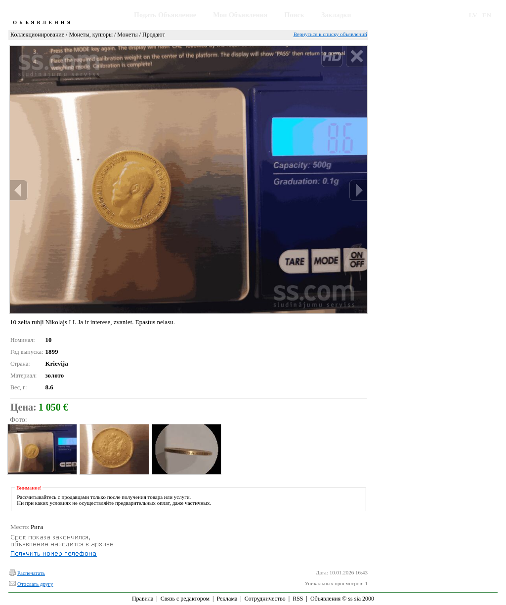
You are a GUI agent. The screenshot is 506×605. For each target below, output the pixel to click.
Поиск (294, 15)
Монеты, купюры (91, 34)
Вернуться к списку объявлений (330, 34)
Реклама (226, 598)
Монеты (127, 34)
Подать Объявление (165, 15)
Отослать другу (35, 584)
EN (486, 15)
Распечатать (31, 573)
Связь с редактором (185, 598)
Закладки (336, 15)
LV (473, 15)
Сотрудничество (265, 598)
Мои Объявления (240, 15)
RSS (298, 598)
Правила (142, 598)
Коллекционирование (37, 34)
